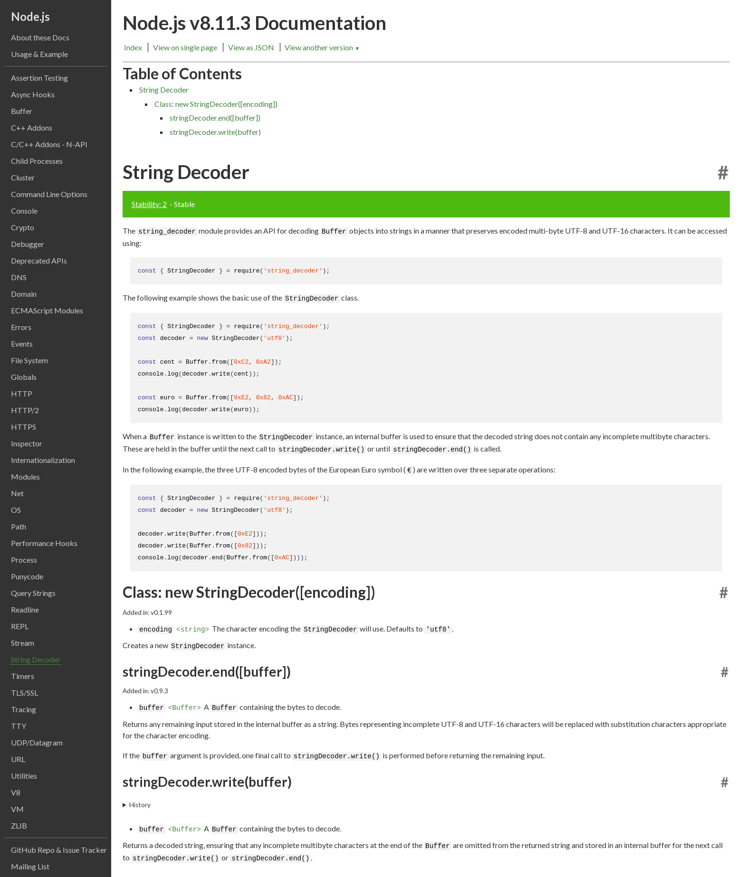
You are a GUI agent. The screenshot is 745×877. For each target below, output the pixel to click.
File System (29, 360)
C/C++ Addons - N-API (49, 144)
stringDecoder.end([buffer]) (215, 117)
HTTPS (23, 426)
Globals (24, 376)
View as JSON (251, 47)
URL (18, 759)
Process (24, 559)
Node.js (30, 16)
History (140, 794)
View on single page (185, 47)
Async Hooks (33, 94)
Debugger (27, 243)
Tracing (23, 709)
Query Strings (33, 592)
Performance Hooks (44, 542)
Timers (22, 675)
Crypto (22, 227)
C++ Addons (31, 127)
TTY (18, 725)
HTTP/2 (25, 410)
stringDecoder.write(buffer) (215, 131)
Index (133, 47)
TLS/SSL (24, 692)
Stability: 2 (149, 203)
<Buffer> (184, 697)
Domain (24, 293)
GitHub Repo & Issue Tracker (59, 849)
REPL (20, 626)
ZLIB (19, 825)
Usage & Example (39, 53)
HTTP (21, 393)
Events (22, 343)
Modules (25, 476)
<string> (192, 619)
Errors (21, 326)
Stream (22, 642)
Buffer (21, 110)
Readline (25, 609)
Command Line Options (49, 193)
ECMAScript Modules (47, 310)
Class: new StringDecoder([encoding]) (215, 103)
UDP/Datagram (37, 742)
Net (17, 493)
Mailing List (30, 866)
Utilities (24, 775)
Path (18, 526)
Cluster (23, 177)
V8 (15, 792)
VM (17, 808)
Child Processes (37, 160)
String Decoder (35, 659)
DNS (19, 277)
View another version (322, 47)
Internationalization (43, 459)
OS (16, 509)
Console (24, 210)
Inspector (26, 443)
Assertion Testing (39, 77)
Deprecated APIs (39, 260)
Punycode (27, 576)
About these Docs (40, 37)
